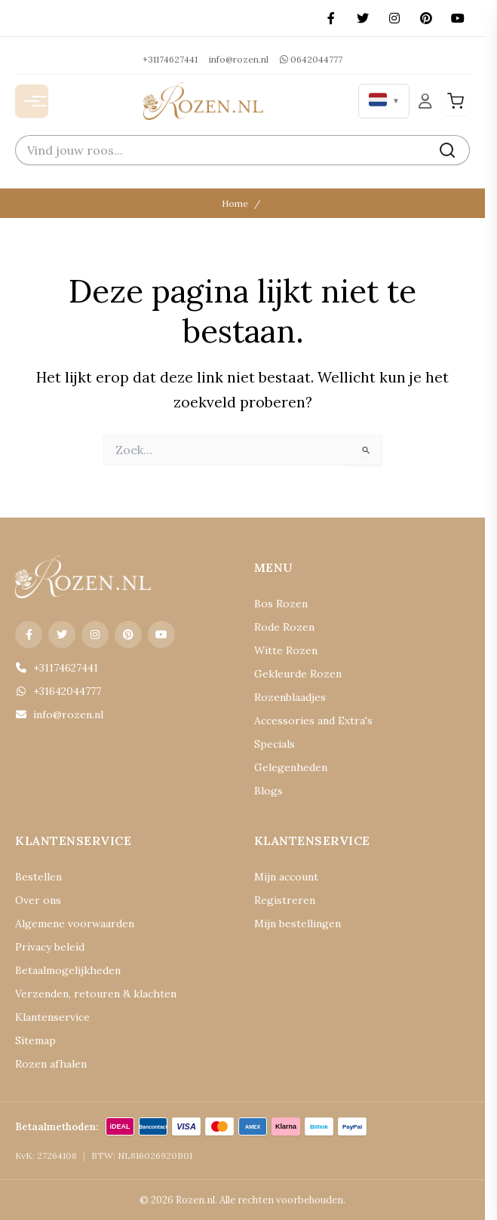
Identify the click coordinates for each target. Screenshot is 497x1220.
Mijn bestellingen (297, 923)
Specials (274, 744)
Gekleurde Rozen (298, 674)
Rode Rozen (284, 627)
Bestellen (38, 877)
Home (235, 203)
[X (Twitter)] (363, 18)
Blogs (268, 790)
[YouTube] (458, 18)
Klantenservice (52, 1017)
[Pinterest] (426, 18)
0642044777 (311, 59)
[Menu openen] (31, 101)
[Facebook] (331, 18)
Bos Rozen (281, 603)
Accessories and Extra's (313, 720)
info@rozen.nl (238, 59)
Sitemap (35, 1040)
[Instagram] (394, 18)
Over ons (38, 900)
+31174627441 (170, 59)
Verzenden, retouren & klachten (95, 993)
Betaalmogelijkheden (68, 970)
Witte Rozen (286, 650)
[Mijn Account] (425, 100)
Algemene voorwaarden (74, 923)
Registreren (284, 900)
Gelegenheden (290, 767)
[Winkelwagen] (455, 101)
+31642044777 (58, 691)
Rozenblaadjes (290, 697)
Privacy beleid (49, 947)
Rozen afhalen (51, 1064)
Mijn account (286, 877)
